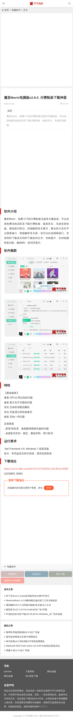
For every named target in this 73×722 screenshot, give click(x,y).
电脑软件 (16, 10)
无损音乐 (36, 574)
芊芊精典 (38, 3)
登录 (49, 488)
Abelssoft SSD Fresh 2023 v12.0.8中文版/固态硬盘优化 (33, 646)
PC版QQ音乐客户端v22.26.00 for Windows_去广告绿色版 (34, 614)
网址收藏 (8, 676)
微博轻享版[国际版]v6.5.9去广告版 (23, 632)
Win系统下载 (31, 676)
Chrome (8, 671)
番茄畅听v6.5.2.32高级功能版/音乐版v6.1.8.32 (28, 605)
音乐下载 (60, 574)
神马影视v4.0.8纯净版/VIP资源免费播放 (25, 641)
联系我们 (43, 706)
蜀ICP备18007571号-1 (49, 716)
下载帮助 (29, 671)
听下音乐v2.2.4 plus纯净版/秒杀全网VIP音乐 (27, 596)
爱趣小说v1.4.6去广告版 (18, 650)
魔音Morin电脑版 (12, 580)
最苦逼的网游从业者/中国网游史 (21, 636)
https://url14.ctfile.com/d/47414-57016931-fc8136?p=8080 (36, 468)
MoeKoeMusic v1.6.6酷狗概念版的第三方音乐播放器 (31, 600)
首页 (7, 10)
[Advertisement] (36, 49)
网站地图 (51, 671)
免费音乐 (12, 574)
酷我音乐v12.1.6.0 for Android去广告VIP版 (26, 609)
